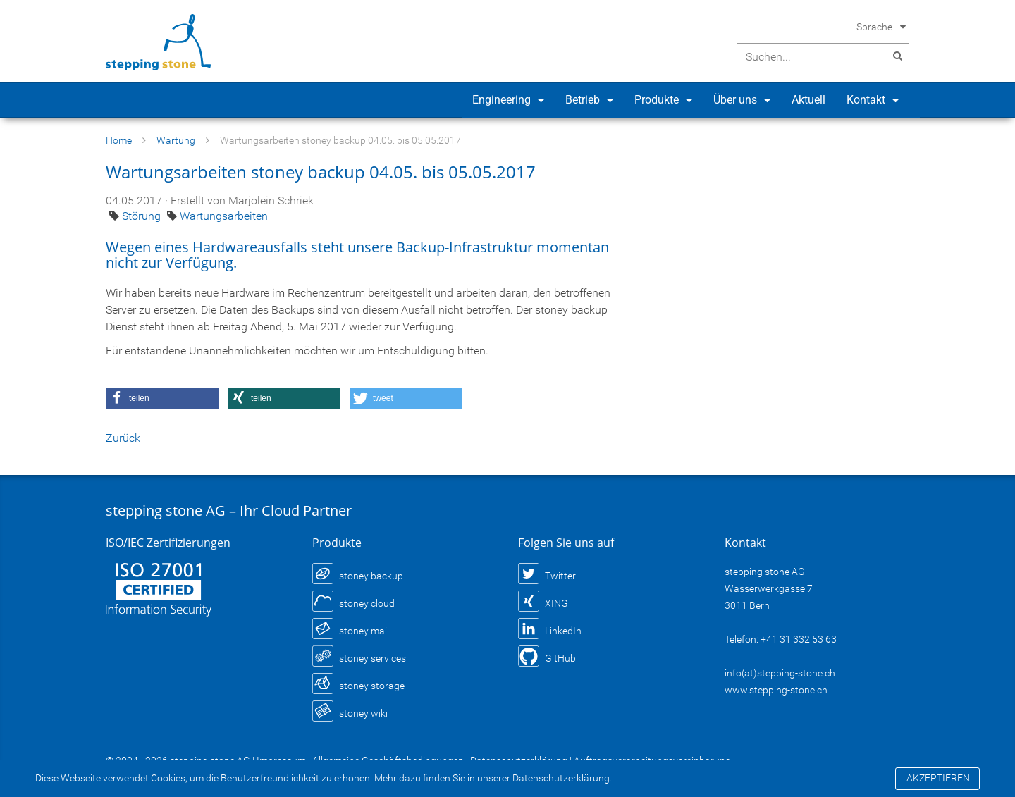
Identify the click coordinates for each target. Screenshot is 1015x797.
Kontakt (866, 99)
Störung (143, 216)
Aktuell (808, 99)
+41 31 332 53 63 (799, 639)
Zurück (123, 438)
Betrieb (582, 99)
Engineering (501, 99)
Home (119, 140)
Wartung (175, 140)
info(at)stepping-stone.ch (780, 673)
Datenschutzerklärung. (562, 778)
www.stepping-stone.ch (776, 690)
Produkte (656, 99)
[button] (162, 398)
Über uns (735, 99)
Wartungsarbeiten (224, 216)
